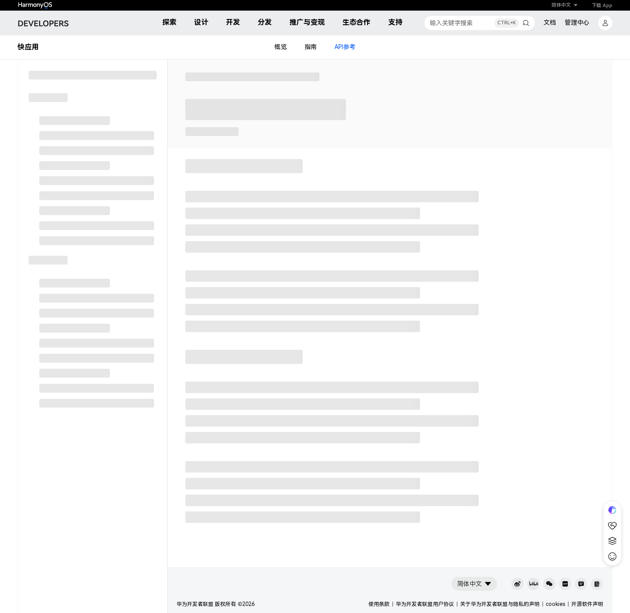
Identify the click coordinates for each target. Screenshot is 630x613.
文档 (550, 22)
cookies (555, 604)
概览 (280, 47)
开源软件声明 (587, 604)
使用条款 (379, 604)
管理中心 (577, 22)
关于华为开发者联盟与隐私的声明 (500, 604)
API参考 (345, 47)
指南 (310, 47)
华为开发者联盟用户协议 (425, 604)
